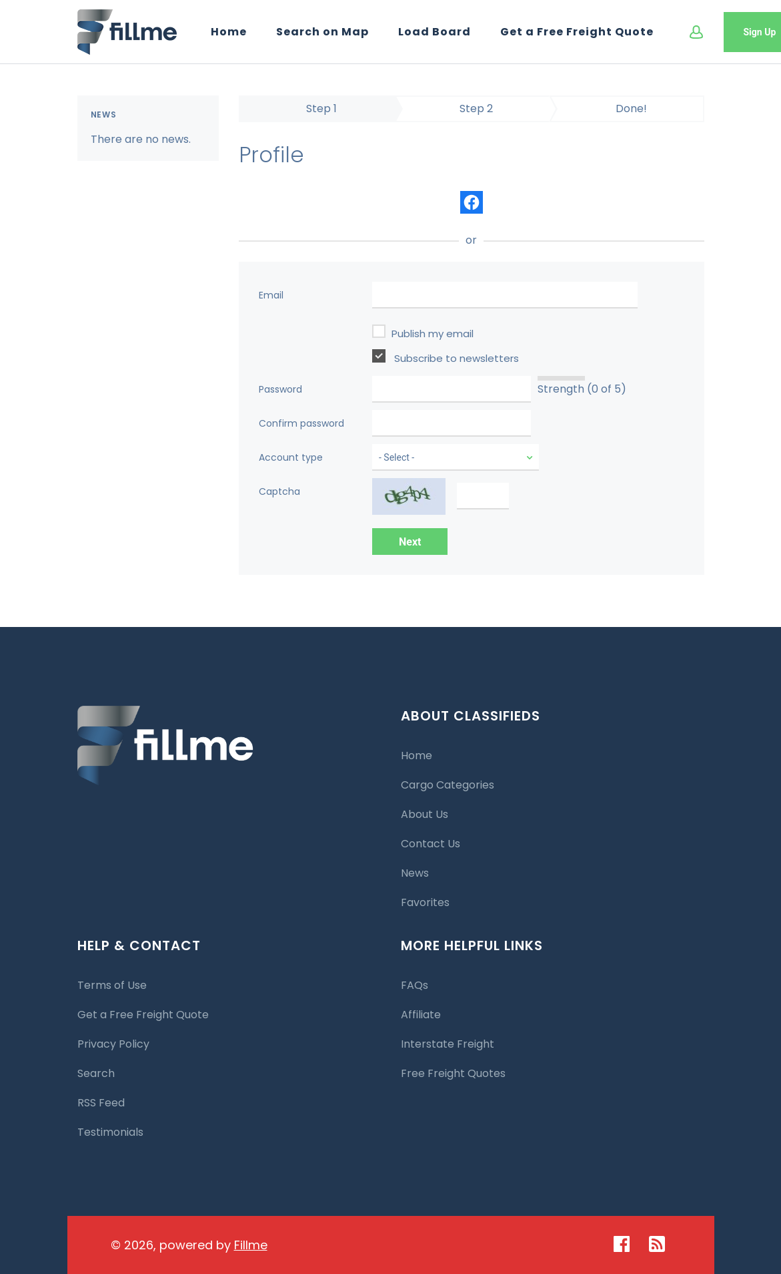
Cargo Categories (447, 785)
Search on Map (322, 31)
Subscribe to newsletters (445, 357)
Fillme (250, 1245)
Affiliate (421, 1014)
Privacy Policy (113, 1044)
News (415, 873)
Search (96, 1073)
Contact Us (430, 843)
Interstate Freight (447, 1044)
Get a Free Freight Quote (577, 31)
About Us (424, 814)
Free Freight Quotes (453, 1073)
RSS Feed (101, 1102)
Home (229, 31)
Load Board (434, 31)
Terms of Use (112, 985)
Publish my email (423, 333)
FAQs (414, 985)
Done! (631, 108)
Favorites (425, 902)
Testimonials (110, 1132)
